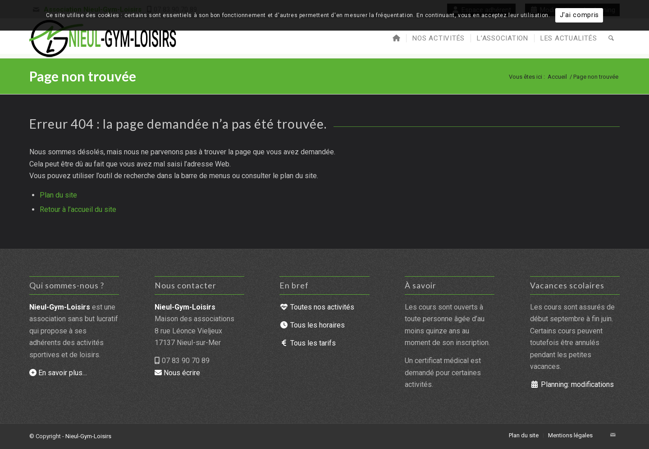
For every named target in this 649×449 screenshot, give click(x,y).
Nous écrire (177, 372)
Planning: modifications (572, 384)
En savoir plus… (58, 372)
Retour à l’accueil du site (78, 209)
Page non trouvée (82, 76)
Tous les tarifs (307, 343)
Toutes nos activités (316, 307)
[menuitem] (397, 38)
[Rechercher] (611, 38)
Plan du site (58, 195)
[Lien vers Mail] (613, 435)
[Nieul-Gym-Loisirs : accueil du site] (103, 38)
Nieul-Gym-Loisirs (88, 436)
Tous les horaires (312, 325)
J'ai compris (579, 15)
